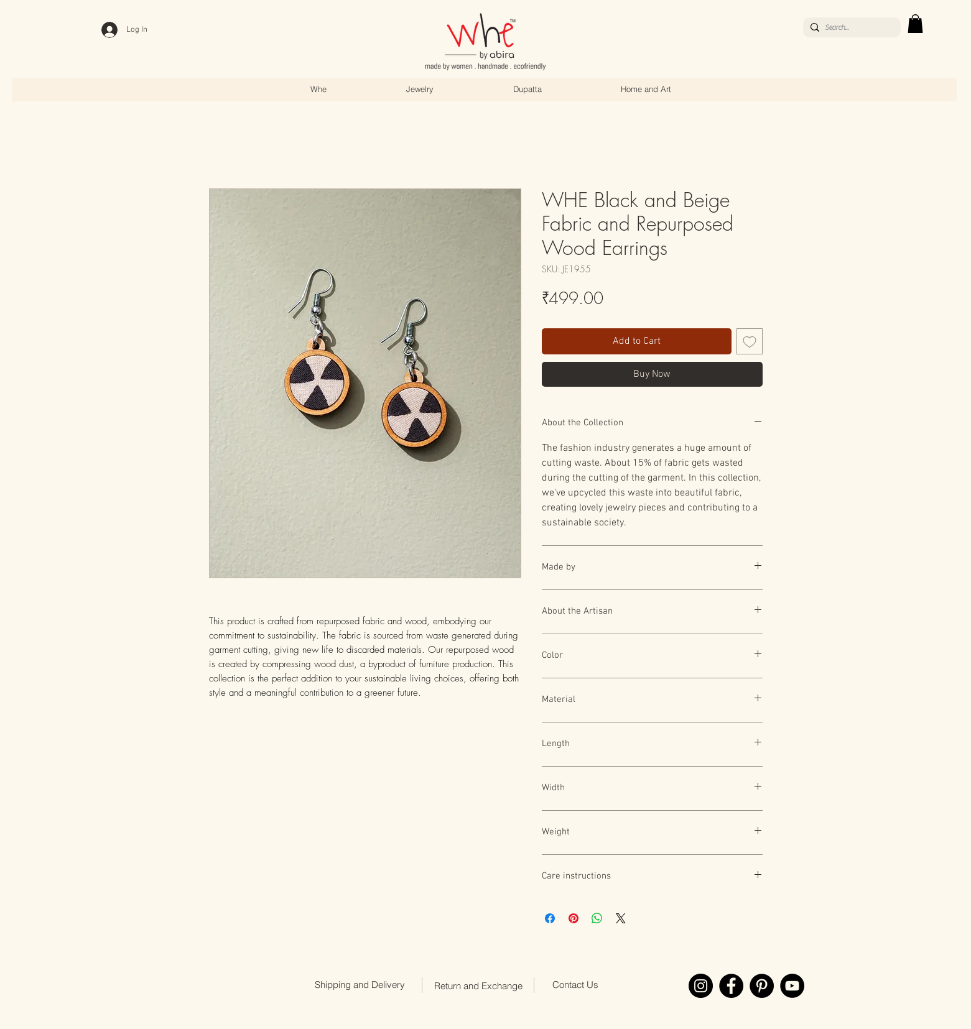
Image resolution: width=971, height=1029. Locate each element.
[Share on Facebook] (549, 918)
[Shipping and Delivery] (360, 984)
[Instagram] (701, 986)
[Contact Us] (575, 984)
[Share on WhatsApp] (597, 918)
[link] (915, 23)
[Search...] (850, 27)
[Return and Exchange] (478, 985)
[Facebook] (731, 986)
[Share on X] (620, 918)
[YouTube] (792, 986)
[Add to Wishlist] (749, 341)
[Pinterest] (762, 986)
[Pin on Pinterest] (573, 918)
